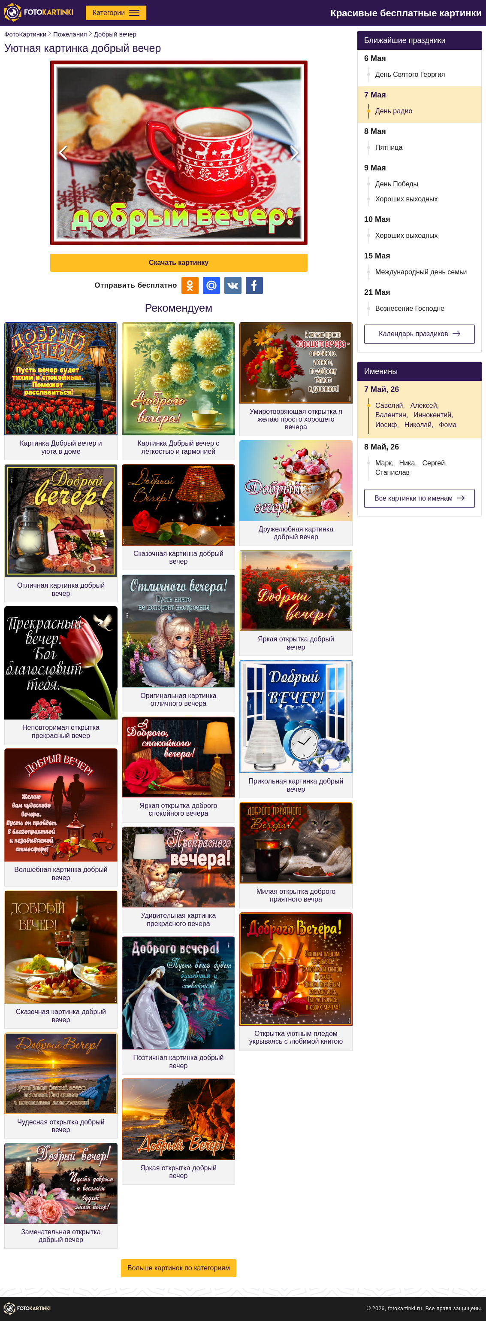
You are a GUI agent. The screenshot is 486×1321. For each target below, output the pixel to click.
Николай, (419, 424)
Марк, (384, 463)
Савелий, (390, 405)
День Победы (396, 184)
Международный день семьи (421, 272)
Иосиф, (387, 424)
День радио (393, 111)
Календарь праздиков (419, 333)
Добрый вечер (115, 34)
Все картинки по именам (419, 498)
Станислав (392, 472)
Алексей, (425, 405)
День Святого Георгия (410, 74)
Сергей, (435, 463)
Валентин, (391, 415)
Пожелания (70, 34)
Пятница (388, 147)
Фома (447, 424)
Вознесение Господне (409, 308)
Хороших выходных (406, 199)
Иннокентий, (433, 415)
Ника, (408, 463)
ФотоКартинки (25, 34)
